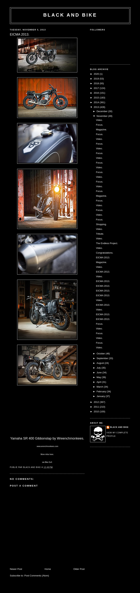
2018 (97, 83)
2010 (97, 411)
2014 (97, 102)
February (102, 391)
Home (48, 569)
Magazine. (101, 129)
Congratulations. (104, 252)
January (101, 396)
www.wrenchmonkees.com (47, 446)
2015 (97, 97)
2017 (97, 88)
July (99, 367)
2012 (97, 402)
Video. (99, 120)
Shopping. (101, 224)
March (100, 386)
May (99, 377)
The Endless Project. (107, 243)
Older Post (79, 569)
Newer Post (16, 569)
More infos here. (47, 454)
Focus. (99, 124)
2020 (97, 74)
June (99, 372)
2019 (97, 78)
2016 (97, 93)
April (99, 382)
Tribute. (100, 233)
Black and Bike (70, 15)
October (101, 353)
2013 (97, 107)
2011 (97, 406)
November (102, 116)
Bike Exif (48, 462)
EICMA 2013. (103, 257)
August (101, 363)
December (102, 111)
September (103, 358)
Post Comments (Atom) (36, 575)
